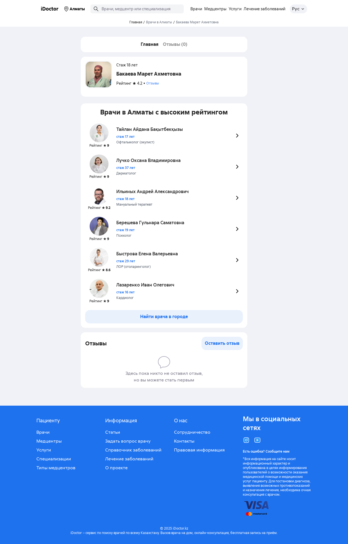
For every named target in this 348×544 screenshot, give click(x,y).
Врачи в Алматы (159, 22)
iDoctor (50, 9)
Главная (149, 44)
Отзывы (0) (175, 44)
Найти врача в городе (164, 317)
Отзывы (152, 83)
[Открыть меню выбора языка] (298, 9)
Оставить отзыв (222, 343)
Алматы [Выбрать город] (74, 9)
